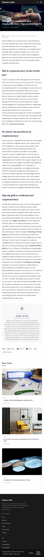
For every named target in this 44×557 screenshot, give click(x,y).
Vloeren (4, 532)
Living (3, 526)
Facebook (20, 349)
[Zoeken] (37, 2)
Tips (8, 36)
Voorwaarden (5, 547)
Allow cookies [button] (38, 553)
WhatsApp (11, 349)
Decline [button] (31, 553)
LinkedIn (29, 349)
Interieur (4, 520)
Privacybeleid (6, 544)
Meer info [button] (17, 554)
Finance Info (7, 500)
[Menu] (40, 2)
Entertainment (6, 523)
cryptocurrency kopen (16, 124)
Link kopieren (7, 352)
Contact (4, 541)
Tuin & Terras (5, 529)
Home (3, 36)
